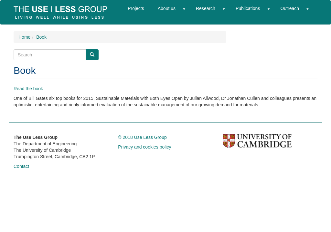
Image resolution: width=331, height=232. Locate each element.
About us (168, 11)
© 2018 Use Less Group (142, 137)
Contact (21, 166)
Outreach (291, 11)
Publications (249, 11)
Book (41, 37)
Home (24, 37)
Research (207, 11)
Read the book (28, 88)
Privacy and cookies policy (144, 147)
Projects (136, 8)
